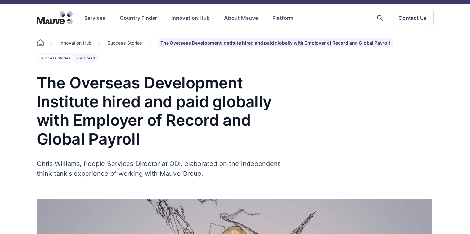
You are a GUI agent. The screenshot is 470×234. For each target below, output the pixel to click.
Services (94, 18)
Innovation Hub (190, 18)
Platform (282, 18)
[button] (379, 17)
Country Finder (138, 18)
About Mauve (241, 18)
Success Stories (124, 43)
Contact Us (412, 18)
